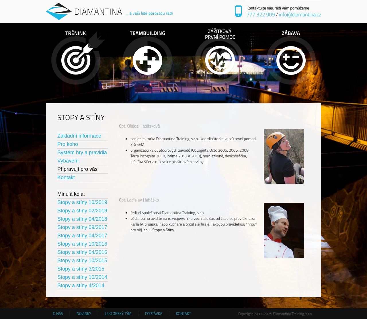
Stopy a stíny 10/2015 (82, 260)
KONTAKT (183, 313)
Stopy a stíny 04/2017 (82, 235)
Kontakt (66, 177)
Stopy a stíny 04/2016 (82, 252)
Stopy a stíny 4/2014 (80, 285)
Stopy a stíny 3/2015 (80, 269)
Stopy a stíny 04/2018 (82, 219)
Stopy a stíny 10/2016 (82, 244)
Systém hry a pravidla (82, 152)
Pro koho (67, 144)
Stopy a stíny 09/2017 (82, 227)
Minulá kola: (71, 194)
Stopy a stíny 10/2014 (82, 277)
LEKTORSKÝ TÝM (118, 313)
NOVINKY (84, 313)
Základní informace (79, 136)
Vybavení (68, 161)
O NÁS (58, 313)
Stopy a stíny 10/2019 (82, 202)
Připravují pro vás (77, 169)
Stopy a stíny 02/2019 (82, 211)
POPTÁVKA (153, 313)
